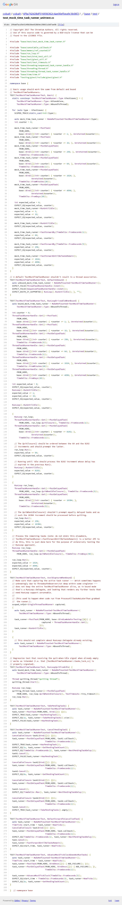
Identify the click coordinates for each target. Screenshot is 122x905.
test (94, 13)
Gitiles (17, 900)
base (87, 13)
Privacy (25, 900)
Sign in (116, 4)
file (61, 24)
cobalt (7, 13)
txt (110, 900)
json (117, 900)
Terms (33, 900)
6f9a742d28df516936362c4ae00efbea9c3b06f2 (51, 13)
